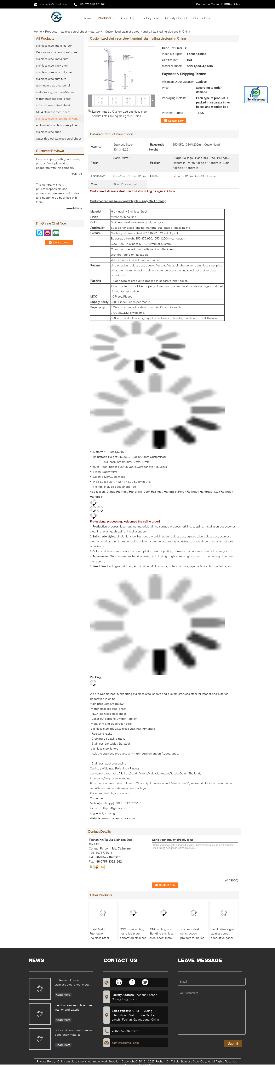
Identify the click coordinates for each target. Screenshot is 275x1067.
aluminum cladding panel (53, 85)
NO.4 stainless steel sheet (53, 112)
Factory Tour (150, 18)
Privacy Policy (46, 1061)
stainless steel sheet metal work (81, 31)
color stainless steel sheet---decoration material (73, 1032)
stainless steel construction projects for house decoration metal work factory (192, 937)
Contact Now (175, 120)
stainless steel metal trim (52, 59)
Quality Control (176, 18)
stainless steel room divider (54, 72)
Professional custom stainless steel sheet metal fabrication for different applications (72, 982)
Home (87, 18)
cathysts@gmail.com (54, 4)
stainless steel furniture (51, 78)
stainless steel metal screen (54, 45)
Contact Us (201, 18)
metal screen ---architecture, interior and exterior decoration (74, 1007)
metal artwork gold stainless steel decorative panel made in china (223, 935)
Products (104, 18)
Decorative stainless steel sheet (57, 52)
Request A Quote (207, 4)
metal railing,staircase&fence (55, 92)
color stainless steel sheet (53, 105)
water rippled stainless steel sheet (58, 138)
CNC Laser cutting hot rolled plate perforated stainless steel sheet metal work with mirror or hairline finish (133, 940)
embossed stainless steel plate (56, 125)
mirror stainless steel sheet (53, 98)
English (234, 4)
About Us (127, 18)
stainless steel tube (48, 132)
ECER (147, 1065)
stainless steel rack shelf (52, 65)
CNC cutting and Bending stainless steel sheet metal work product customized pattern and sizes (163, 940)
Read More (63, 994)
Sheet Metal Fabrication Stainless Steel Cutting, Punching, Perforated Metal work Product (102, 940)
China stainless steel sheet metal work (82, 1061)
